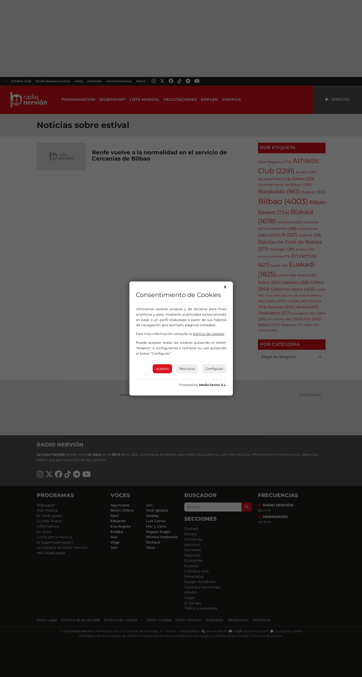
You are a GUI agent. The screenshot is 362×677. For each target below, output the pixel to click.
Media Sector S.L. (212, 385)
